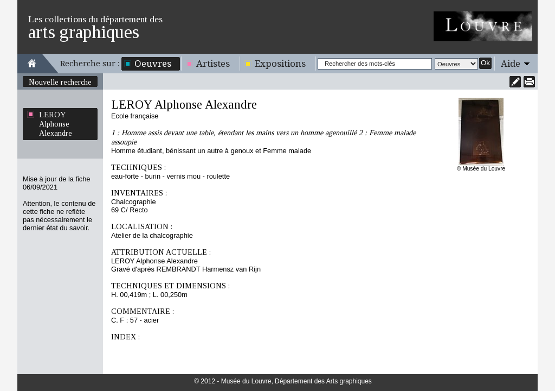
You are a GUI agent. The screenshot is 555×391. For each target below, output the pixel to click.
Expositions (280, 63)
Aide (510, 63)
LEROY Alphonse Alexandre (55, 123)
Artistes (213, 63)
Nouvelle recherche (60, 82)
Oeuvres (152, 63)
